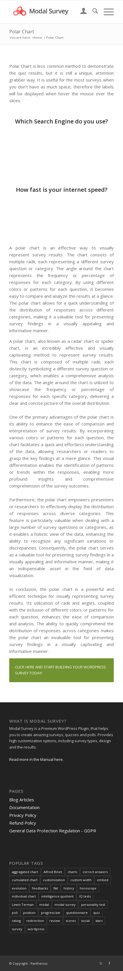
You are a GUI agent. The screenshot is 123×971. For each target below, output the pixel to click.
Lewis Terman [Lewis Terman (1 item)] (23, 904)
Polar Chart (21, 31)
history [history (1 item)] (69, 888)
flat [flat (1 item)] (55, 888)
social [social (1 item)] (85, 920)
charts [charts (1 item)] (72, 872)
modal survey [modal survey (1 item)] (65, 904)
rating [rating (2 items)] (16, 920)
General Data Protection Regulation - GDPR (52, 830)
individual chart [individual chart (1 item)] (24, 896)
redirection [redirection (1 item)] (35, 920)
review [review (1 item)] (54, 920)
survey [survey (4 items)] (17, 929)
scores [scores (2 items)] (71, 920)
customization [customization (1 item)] (54, 880)
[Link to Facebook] (109, 963)
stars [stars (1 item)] (98, 920)
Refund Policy (22, 823)
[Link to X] (100, 963)
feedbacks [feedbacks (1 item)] (40, 888)
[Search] (92, 11)
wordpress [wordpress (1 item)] (36, 929)
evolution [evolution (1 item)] (19, 888)
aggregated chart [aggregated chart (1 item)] (25, 872)
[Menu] (106, 11)
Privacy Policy (22, 815)
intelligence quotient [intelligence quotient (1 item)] (57, 896)
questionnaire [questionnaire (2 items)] (77, 912)
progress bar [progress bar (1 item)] (51, 912)
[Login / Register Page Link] (80, 11)
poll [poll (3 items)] (15, 912)
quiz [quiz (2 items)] (96, 912)
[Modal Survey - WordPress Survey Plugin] (51, 11)
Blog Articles (21, 799)
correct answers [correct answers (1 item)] (95, 872)
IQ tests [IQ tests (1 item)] (85, 896)
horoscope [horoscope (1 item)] (88, 888)
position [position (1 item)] (29, 912)
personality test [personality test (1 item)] (93, 904)
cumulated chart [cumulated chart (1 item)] (25, 880)
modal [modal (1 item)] (44, 904)
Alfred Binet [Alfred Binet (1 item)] (53, 872)
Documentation (24, 807)
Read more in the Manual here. (36, 759)
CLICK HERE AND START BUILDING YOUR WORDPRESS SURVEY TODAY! (60, 670)
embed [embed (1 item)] (102, 880)
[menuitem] (80, 11)
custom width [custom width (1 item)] (81, 880)
